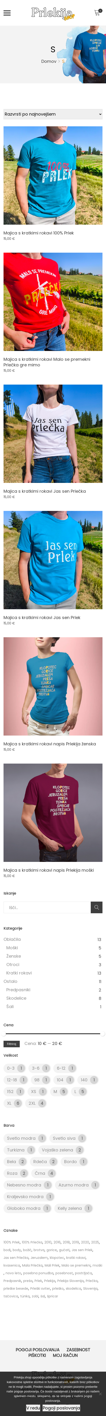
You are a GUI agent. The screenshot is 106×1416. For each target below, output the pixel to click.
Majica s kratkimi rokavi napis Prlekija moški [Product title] (49, 870)
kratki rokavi (76, 1257)
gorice (52, 1250)
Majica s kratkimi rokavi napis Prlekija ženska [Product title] (50, 744)
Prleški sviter (40, 1288)
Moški (12, 948)
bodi (7, 1250)
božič (27, 1250)
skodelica (73, 1288)
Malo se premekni (76, 1265)
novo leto (13, 1273)
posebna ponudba (38, 1273)
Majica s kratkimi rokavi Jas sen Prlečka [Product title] (45, 491)
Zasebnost (78, 1350)
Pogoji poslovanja (37, 1350)
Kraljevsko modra (25, 1197)
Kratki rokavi (19, 973)
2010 (47, 1242)
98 (36, 1080)
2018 (66, 1242)
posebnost (64, 1273)
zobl (35, 1296)
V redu (33, 1408)
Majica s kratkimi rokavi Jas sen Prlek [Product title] (42, 617)
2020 (85, 1242)
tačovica (11, 1296)
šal (42, 1296)
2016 (57, 1242)
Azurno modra (74, 1185)
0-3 (11, 1068)
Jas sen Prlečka (16, 1257)
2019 (75, 1242)
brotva (39, 1250)
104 (60, 1080)
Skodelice (16, 998)
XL (9, 1103)
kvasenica (12, 1265)
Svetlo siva (64, 1138)
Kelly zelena (70, 1208)
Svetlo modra (21, 1138)
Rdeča (40, 1162)
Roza (12, 1173)
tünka (25, 1296)
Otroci (12, 964)
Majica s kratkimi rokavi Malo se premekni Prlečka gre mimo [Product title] (47, 362)
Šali (10, 1006)
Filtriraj (11, 1044)
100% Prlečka (32, 1242)
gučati (64, 1250)
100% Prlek (12, 1242)
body (17, 1250)
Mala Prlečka (32, 1265)
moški (97, 1265)
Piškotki (37, 1355)
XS (33, 1091)
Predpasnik (12, 1280)
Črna (40, 1173)
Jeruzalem (39, 1257)
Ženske (13, 956)
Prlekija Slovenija (70, 1280)
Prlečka (92, 1280)
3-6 (35, 1068)
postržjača (83, 1273)
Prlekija (49, 1280)
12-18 (12, 1080)
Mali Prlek (52, 1265)
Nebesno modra (24, 1185)
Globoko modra (23, 1208)
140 (84, 1080)
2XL (32, 1103)
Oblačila (12, 939)
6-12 (61, 1068)
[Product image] (53, 175)
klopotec (57, 1257)
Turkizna (15, 1150)
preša (27, 1280)
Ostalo (10, 981)
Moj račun (65, 1355)
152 (10, 1091)
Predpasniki (18, 990)
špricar (52, 1296)
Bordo (70, 1162)
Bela (11, 1162)
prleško (58, 1288)
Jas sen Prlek (82, 1250)
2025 (95, 1242)
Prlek (38, 1280)
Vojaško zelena (57, 1150)
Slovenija (90, 1288)
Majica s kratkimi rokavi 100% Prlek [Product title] (39, 233)
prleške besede (16, 1288)
